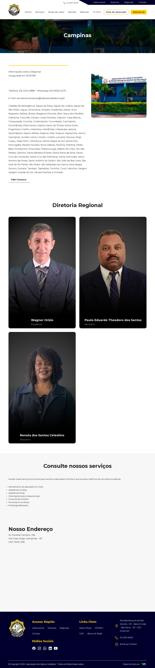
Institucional (38, 628)
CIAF (81, 634)
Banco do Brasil (94, 634)
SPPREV (99, 628)
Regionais (64, 628)
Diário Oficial (85, 628)
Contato (36, 634)
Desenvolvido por (135, 664)
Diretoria (52, 628)
